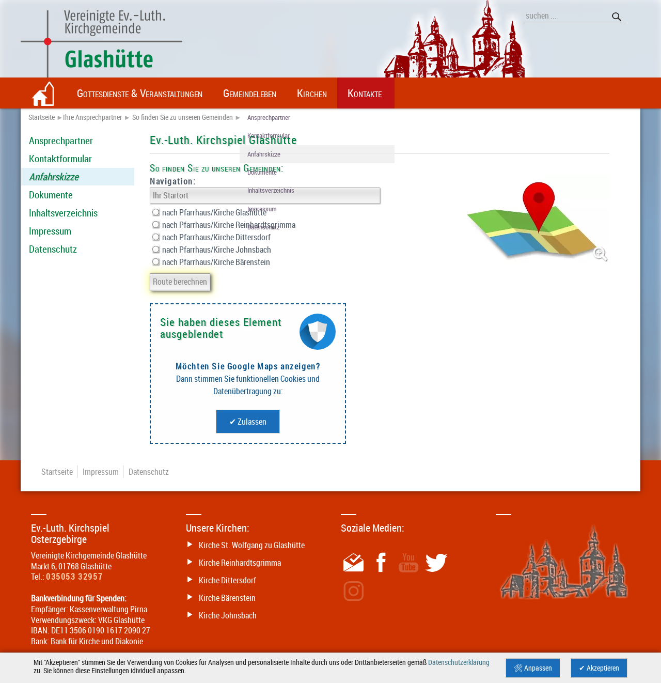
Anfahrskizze (53, 176)
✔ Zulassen (247, 421)
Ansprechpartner (61, 140)
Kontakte (365, 93)
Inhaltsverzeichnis (63, 213)
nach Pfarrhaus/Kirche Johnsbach (211, 249)
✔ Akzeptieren (599, 668)
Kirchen (312, 93)
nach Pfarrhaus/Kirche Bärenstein (211, 262)
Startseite (41, 117)
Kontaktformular (60, 158)
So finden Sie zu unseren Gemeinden (182, 117)
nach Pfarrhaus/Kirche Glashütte (209, 212)
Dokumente (51, 194)
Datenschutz (53, 249)
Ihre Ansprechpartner (92, 117)
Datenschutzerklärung (459, 662)
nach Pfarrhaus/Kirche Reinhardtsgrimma (223, 224)
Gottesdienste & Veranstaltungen (139, 93)
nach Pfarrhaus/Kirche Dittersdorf (211, 237)
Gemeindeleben (249, 93)
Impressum (50, 231)
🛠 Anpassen (533, 668)
